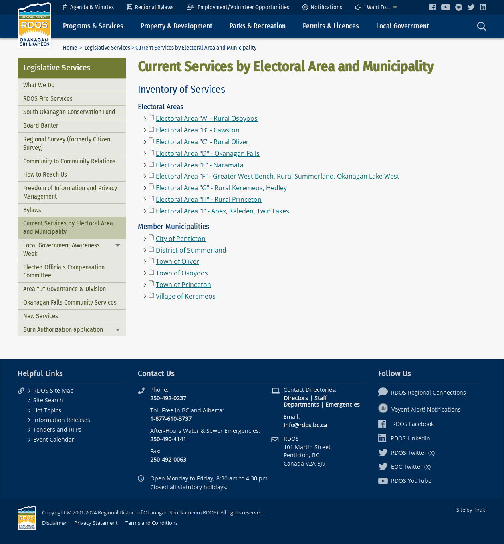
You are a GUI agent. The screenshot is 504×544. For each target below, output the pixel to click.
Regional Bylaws (150, 7)
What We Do (38, 85)
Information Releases (61, 420)
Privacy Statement (96, 522)
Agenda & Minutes (88, 7)
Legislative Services (107, 47)
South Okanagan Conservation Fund (69, 112)
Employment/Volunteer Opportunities (238, 7)
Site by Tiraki (471, 509)
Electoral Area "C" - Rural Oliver (202, 141)
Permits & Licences (331, 26)
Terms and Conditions (151, 522)
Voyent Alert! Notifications (419, 409)
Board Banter (40, 125)
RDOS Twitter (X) (406, 452)
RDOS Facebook (406, 424)
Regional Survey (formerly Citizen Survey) (66, 143)
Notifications (322, 7)
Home (70, 47)
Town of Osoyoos (182, 273)
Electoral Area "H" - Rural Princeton (209, 199)
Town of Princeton (183, 284)
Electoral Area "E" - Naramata (200, 165)
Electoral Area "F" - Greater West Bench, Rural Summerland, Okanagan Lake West (277, 176)
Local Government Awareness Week (61, 249)
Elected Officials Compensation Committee (64, 271)
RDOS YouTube (404, 480)
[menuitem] (88, 7)
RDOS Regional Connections (422, 392)
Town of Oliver (177, 261)
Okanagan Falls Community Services (70, 302)
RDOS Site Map (53, 390)
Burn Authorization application (63, 329)
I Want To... (372, 7)
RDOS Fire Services (48, 98)
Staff (320, 398)
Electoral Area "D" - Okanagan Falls (208, 153)
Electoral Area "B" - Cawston (198, 130)
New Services (40, 316)
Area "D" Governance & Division (64, 289)
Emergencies (342, 404)
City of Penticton (181, 238)
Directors (296, 398)
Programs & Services (93, 26)
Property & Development (176, 26)
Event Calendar (53, 439)
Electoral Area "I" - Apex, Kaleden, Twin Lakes (222, 211)
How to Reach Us (45, 174)
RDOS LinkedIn (404, 438)
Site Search (48, 400)
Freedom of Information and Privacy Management (70, 192)
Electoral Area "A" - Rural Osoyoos (207, 118)
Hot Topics (47, 410)
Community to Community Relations (69, 161)
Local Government (402, 26)
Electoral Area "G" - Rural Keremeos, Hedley (221, 187)
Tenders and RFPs (57, 429)
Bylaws (32, 210)
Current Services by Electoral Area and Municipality (68, 227)
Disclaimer (54, 522)
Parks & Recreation (258, 26)
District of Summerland (191, 250)
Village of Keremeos (186, 296)
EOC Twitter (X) (404, 466)
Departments (301, 404)
